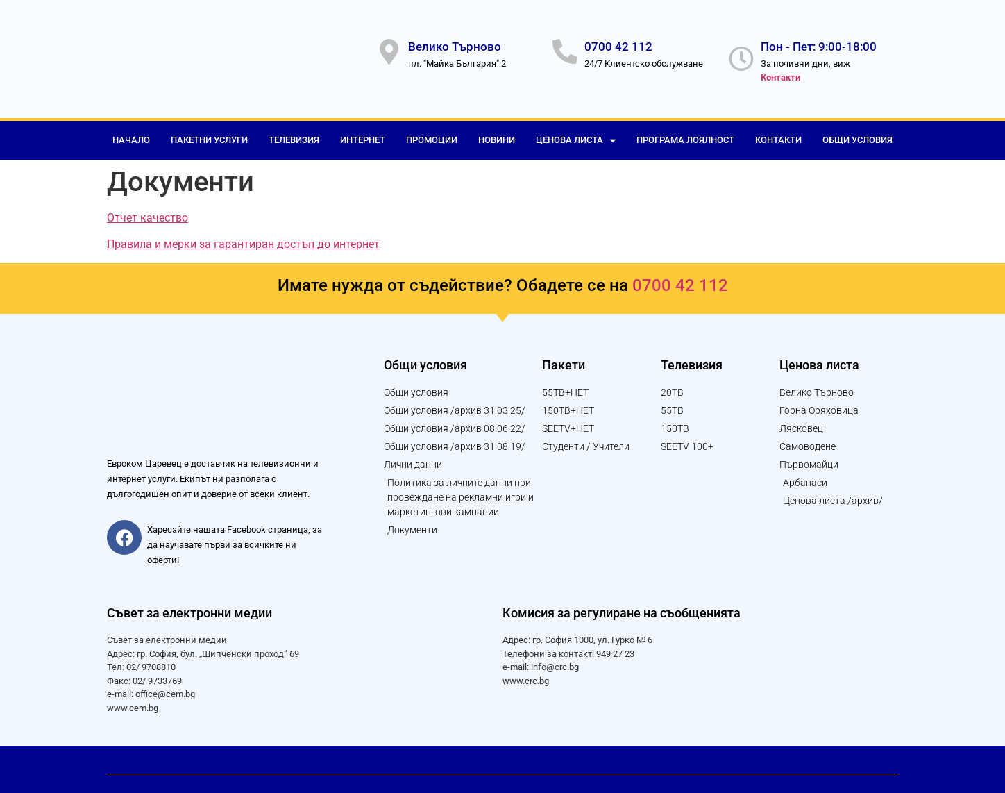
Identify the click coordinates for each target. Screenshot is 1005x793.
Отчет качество (147, 210)
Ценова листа (576, 133)
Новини (496, 133)
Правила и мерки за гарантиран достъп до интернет (243, 237)
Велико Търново (454, 43)
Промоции (431, 133)
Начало (131, 133)
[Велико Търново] (388, 48)
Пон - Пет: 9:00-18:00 (819, 43)
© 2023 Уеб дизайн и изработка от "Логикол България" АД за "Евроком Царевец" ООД (296, 759)
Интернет (362, 133)
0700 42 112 (618, 43)
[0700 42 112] (564, 48)
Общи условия (857, 133)
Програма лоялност (685, 133)
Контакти (778, 133)
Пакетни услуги (209, 133)
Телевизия (294, 133)
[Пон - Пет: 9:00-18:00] (741, 55)
